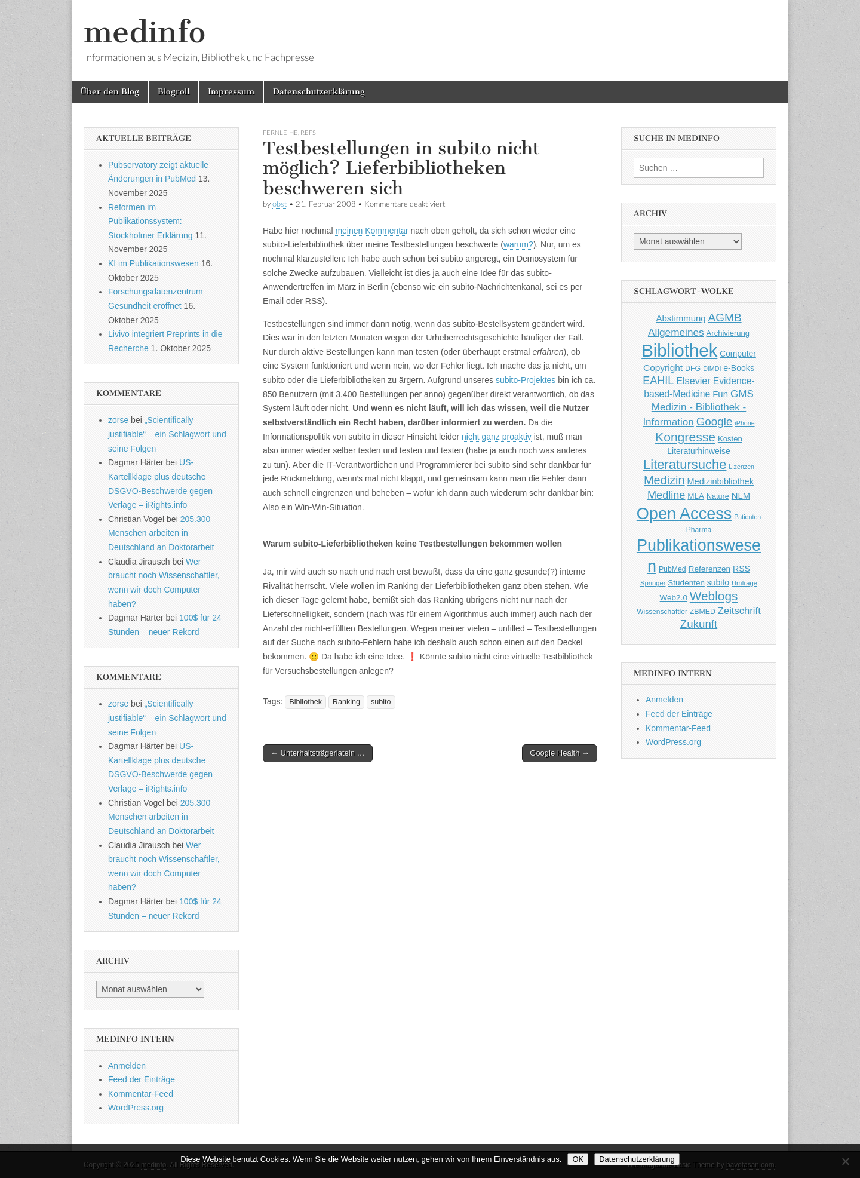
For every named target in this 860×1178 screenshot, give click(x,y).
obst (279, 204)
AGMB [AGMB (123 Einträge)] (725, 317)
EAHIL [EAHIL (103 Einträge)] (658, 380)
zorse (118, 420)
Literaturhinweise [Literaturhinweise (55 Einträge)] (698, 451)
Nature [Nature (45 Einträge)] (718, 496)
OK (577, 1159)
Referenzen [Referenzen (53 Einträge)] (710, 569)
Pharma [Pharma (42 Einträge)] (699, 530)
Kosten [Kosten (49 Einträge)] (730, 438)
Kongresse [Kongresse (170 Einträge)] (685, 437)
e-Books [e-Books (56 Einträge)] (738, 368)
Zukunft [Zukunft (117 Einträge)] (698, 624)
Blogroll (173, 92)
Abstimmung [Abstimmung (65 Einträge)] (680, 318)
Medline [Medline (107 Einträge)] (666, 495)
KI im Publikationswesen (153, 263)
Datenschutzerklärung (319, 92)
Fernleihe (280, 132)
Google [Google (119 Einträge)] (714, 421)
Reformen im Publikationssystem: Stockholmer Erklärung (150, 221)
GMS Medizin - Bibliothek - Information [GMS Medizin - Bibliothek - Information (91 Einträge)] (698, 407)
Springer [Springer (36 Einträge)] (653, 583)
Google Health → (559, 752)
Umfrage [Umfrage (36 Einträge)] (744, 583)
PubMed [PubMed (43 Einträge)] (672, 569)
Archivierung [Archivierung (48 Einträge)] (728, 333)
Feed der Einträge (141, 1079)
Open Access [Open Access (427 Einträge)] (684, 513)
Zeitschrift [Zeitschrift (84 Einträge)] (739, 610)
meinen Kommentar (371, 230)
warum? (518, 244)
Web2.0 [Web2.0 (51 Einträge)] (673, 597)
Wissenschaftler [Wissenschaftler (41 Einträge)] (662, 612)
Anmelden (127, 1065)
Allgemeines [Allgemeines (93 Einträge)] (676, 332)
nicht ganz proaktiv (497, 436)
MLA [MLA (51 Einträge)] (695, 496)
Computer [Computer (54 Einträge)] (738, 353)
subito (381, 702)
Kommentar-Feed (140, 1094)
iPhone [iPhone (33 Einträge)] (744, 423)
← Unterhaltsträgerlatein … (318, 752)
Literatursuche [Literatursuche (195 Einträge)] (684, 464)
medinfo (144, 32)
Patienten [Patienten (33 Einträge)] (747, 516)
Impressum (231, 92)
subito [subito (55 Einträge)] (718, 582)
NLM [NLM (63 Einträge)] (741, 496)
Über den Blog (110, 92)
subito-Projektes (525, 380)
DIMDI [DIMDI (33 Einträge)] (712, 368)
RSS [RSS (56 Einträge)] (741, 568)
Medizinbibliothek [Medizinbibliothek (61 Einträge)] (720, 481)
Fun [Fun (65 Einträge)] (720, 394)
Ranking (346, 702)
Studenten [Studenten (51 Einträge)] (686, 582)
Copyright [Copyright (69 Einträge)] (663, 368)
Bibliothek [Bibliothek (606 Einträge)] (679, 350)
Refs (308, 132)
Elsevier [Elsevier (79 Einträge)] (693, 380)
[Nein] (845, 1161)
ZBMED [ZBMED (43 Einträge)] (702, 612)
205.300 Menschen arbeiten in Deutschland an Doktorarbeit (161, 533)
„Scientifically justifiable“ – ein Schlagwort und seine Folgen (167, 434)
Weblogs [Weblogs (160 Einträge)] (714, 596)
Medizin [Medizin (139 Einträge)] (664, 480)
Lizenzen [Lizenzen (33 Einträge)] (741, 466)
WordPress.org (136, 1107)
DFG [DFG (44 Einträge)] (693, 368)
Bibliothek (305, 702)
